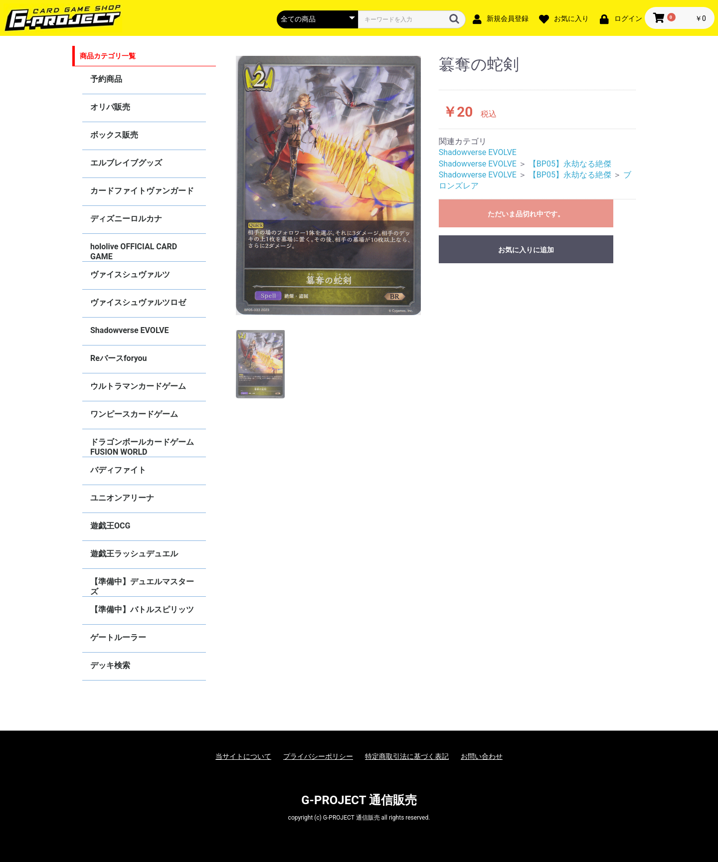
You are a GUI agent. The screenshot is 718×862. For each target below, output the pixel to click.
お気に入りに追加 (526, 250)
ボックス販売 (114, 135)
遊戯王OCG (110, 525)
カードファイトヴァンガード (142, 190)
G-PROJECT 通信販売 (359, 800)
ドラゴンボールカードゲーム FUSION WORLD (142, 447)
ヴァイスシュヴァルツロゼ (138, 302)
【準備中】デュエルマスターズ (142, 586)
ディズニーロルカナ (126, 218)
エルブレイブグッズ (126, 163)
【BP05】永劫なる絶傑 (570, 164)
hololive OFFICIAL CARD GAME (133, 251)
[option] (328, 185)
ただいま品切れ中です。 (526, 214)
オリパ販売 (110, 107)
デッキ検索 (110, 665)
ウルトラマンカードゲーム (138, 386)
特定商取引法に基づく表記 (407, 756)
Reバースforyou (118, 358)
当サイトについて (243, 756)
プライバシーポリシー (318, 756)
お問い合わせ (482, 756)
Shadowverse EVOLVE (129, 330)
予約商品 (106, 79)
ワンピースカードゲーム (134, 414)
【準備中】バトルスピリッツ (142, 609)
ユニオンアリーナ (122, 498)
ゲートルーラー (118, 637)
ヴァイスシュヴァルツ (130, 274)
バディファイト (118, 470)
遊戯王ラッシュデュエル (134, 553)
